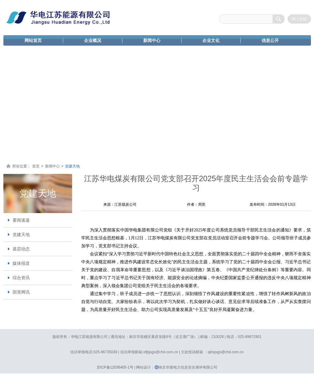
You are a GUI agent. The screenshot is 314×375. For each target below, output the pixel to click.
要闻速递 (21, 220)
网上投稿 (299, 19)
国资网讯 (21, 292)
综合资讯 (21, 277)
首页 (36, 166)
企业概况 (92, 40)
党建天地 (72, 166)
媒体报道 (21, 263)
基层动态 (21, 248)
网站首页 (33, 40)
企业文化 (211, 40)
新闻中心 (151, 40)
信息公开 (270, 40)
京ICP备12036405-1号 (115, 367)
